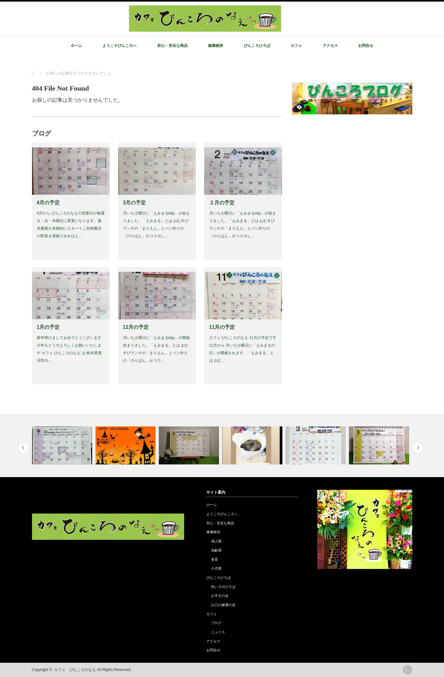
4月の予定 (48, 202)
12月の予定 (136, 327)
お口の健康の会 (223, 605)
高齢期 (216, 550)
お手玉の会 (219, 595)
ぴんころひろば (257, 45)
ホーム (76, 45)
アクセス (330, 45)
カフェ (296, 45)
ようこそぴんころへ (119, 45)
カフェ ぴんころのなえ (75, 669)
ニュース (218, 632)
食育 (214, 559)
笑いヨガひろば (223, 587)
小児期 (216, 568)
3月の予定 (134, 202)
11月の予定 (222, 327)
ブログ (216, 623)
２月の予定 (222, 202)
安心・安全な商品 (172, 45)
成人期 (216, 541)
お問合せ (365, 45)
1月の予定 (48, 327)
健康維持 (215, 45)
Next (417, 447)
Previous (23, 447)
